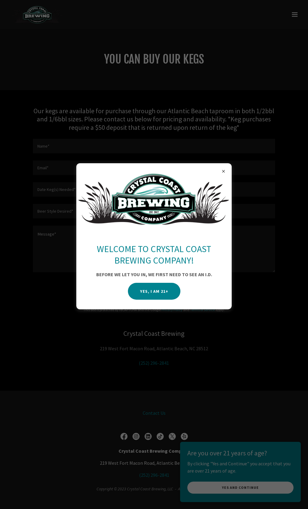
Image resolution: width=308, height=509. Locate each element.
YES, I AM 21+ (154, 291)
